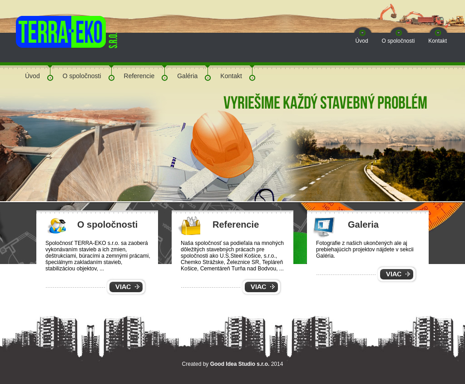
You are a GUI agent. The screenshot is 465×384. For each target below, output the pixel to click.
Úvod (362, 41)
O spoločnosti (398, 41)
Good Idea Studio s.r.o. (240, 364)
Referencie (139, 76)
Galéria (187, 76)
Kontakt (437, 41)
